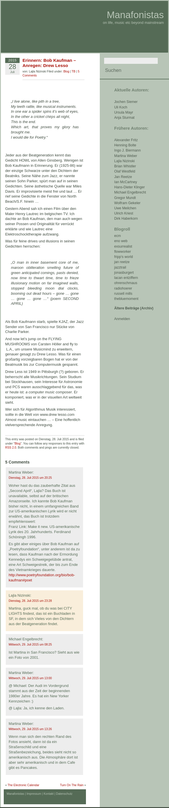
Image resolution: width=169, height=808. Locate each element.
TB (73, 71)
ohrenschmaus (125, 283)
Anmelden (122, 319)
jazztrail (120, 267)
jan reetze (121, 262)
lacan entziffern (126, 278)
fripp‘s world (123, 257)
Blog (66, 71)
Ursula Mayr (123, 112)
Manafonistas (135, 14)
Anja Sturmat (124, 118)
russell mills (123, 294)
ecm (117, 236)
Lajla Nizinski (124, 161)
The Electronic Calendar (23, 785)
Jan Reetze (123, 177)
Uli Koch (120, 107)
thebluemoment (126, 299)
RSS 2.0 (10, 447)
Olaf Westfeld (124, 171)
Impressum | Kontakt (40, 793)
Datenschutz (64, 793)
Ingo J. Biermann (127, 150)
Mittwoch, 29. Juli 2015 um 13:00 (30, 678)
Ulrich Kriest (123, 213)
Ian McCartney (125, 182)
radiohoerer (123, 288)
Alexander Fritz (126, 140)
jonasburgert (124, 273)
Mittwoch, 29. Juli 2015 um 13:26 (30, 729)
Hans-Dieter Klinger (129, 187)
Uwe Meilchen (125, 208)
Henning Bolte (125, 145)
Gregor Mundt (125, 198)
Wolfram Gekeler (127, 203)
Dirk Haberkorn (126, 219)
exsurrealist (123, 246)
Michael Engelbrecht (130, 192)
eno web (120, 241)
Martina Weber (125, 156)
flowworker (122, 252)
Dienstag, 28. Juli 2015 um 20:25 (30, 477)
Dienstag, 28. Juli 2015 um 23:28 (30, 600)
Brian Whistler (125, 166)
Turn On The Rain (71, 785)
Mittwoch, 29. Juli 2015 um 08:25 (30, 644)
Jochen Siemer (126, 102)
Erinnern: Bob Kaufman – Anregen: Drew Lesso (49, 63)
